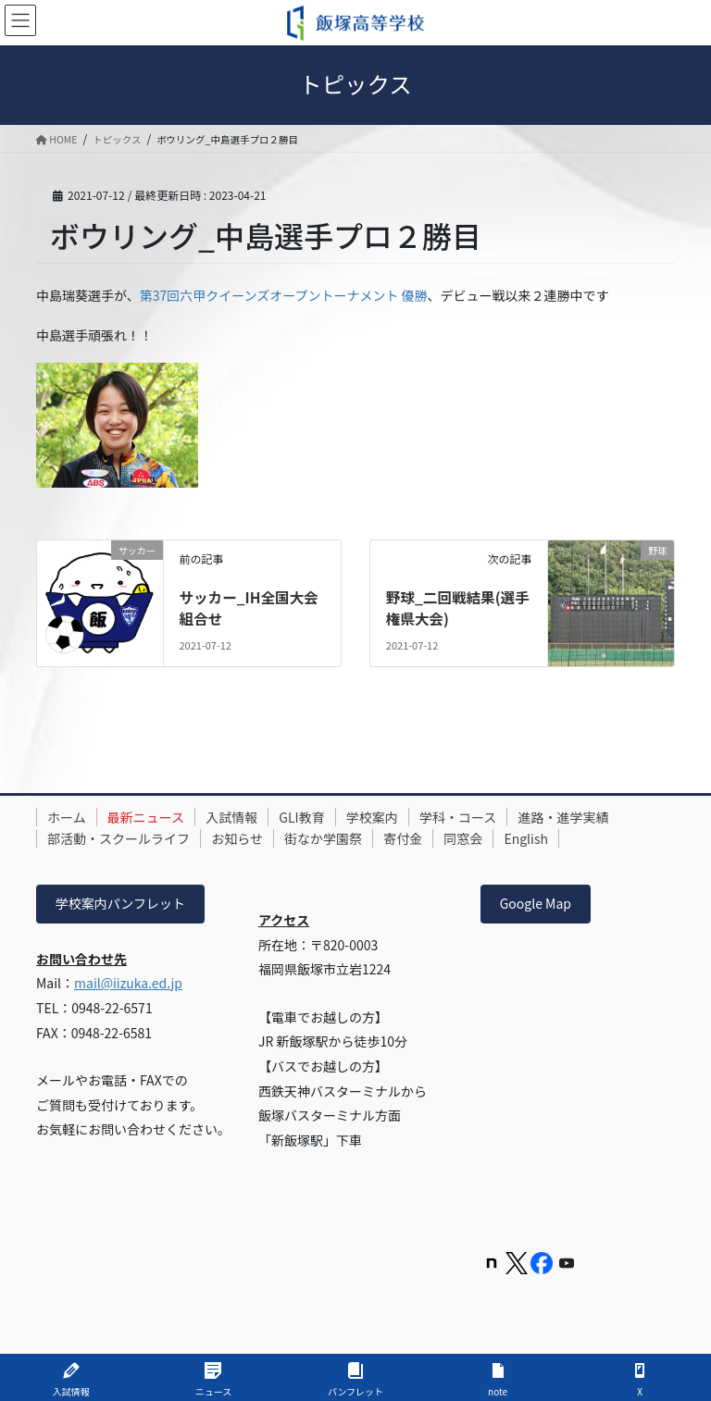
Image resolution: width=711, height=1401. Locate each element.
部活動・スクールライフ (121, 838)
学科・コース (487, 817)
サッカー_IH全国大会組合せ (250, 607)
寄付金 (422, 838)
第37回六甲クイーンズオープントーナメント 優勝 (284, 295)
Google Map (535, 903)
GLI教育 (320, 817)
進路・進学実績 (599, 817)
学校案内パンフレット (120, 903)
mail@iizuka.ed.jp (128, 982)
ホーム (69, 817)
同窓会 (487, 838)
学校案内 (396, 817)
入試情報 (245, 817)
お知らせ (245, 838)
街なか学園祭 (337, 838)
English (556, 838)
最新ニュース (154, 817)
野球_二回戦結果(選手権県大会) (452, 607)
